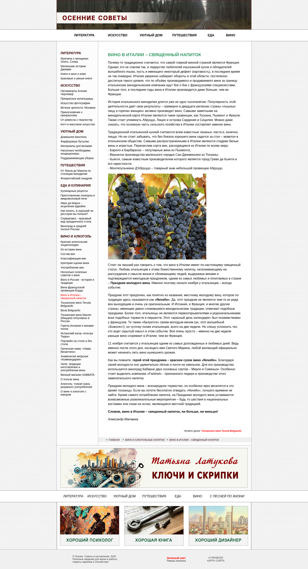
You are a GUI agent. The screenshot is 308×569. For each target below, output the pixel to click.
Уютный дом (151, 35)
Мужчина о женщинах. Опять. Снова (75, 60)
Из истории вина (71, 249)
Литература (84, 35)
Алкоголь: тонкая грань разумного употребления (76, 385)
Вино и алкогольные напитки (144, 440)
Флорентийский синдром (76, 178)
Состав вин (68, 254)
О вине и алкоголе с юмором (73, 393)
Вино (230, 35)
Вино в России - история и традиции (77, 281)
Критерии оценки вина (75, 263)
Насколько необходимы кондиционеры (76, 152)
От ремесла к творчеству (77, 119)
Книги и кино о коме (73, 73)
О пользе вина (70, 379)
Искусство (117, 35)
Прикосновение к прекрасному (71, 114)
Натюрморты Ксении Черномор (74, 92)
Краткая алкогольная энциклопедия (74, 243)
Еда (211, 35)
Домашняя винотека (74, 136)
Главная (114, 440)
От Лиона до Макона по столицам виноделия (76, 172)
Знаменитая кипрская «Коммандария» (74, 358)
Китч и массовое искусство (78, 124)
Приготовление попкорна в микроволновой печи (78, 197)
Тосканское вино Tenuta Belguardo (76, 304)
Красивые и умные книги (76, 78)
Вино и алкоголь (76, 236)
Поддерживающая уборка (77, 158)
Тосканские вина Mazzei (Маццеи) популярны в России (76, 318)
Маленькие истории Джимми (73, 68)
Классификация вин (73, 258)
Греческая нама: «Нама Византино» (76, 350)
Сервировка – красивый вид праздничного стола (76, 220)
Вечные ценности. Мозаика (78, 107)
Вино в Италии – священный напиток (73, 296)
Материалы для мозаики (76, 146)
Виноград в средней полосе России (73, 227)
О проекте (216, 557)
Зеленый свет (176, 558)
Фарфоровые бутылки (75, 141)
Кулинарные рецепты (74, 190)
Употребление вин (72, 267)
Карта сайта (215, 560)
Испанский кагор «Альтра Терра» (77, 335)
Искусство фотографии (75, 103)
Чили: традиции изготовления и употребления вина (73, 367)
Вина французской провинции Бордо (73, 289)
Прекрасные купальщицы (77, 98)
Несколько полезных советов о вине (74, 273)
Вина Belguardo (70, 310)
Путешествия (184, 35)
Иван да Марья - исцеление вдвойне (73, 205)
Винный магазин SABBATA (78, 374)
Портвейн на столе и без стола (76, 342)
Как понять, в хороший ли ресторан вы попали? (77, 212)
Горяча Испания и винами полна (77, 327)
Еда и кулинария (76, 185)
